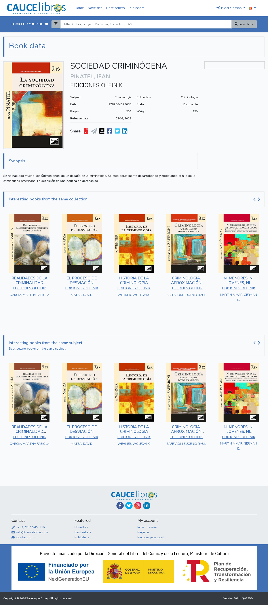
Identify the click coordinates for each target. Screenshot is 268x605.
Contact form (23, 537)
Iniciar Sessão (147, 527)
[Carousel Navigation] (257, 199)
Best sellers (115, 8)
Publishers (136, 8)
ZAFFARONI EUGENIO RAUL (186, 295)
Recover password (150, 537)
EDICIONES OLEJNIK (96, 85)
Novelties (95, 8)
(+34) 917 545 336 (28, 527)
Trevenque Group (38, 598)
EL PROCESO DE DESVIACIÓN (82, 280)
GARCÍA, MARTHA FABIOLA (29, 295)
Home (79, 8)
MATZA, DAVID (81, 295)
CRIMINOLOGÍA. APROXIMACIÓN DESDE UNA (186, 282)
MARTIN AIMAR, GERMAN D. (238, 297)
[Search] (146, 24)
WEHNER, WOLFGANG (134, 295)
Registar (143, 532)
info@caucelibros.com (29, 532)
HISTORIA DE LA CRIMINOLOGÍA (134, 280)
